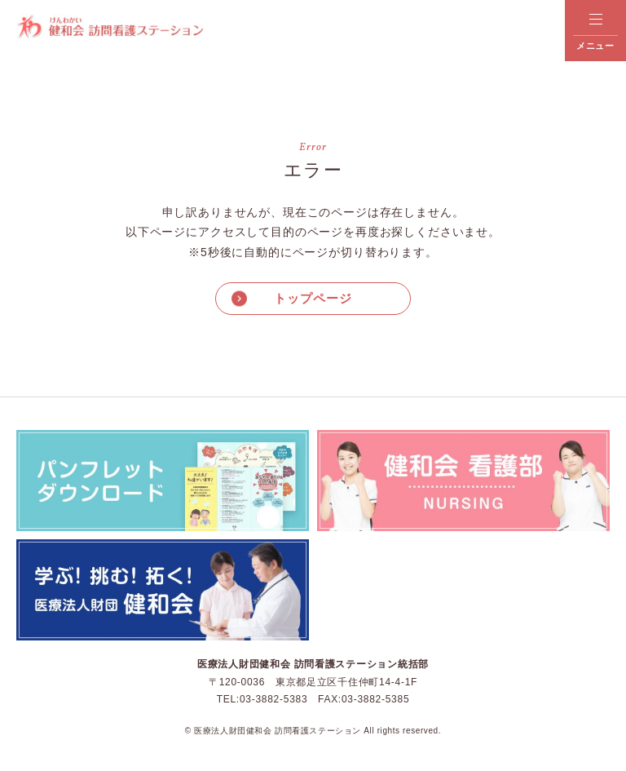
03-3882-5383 (273, 699)
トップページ (312, 298)
